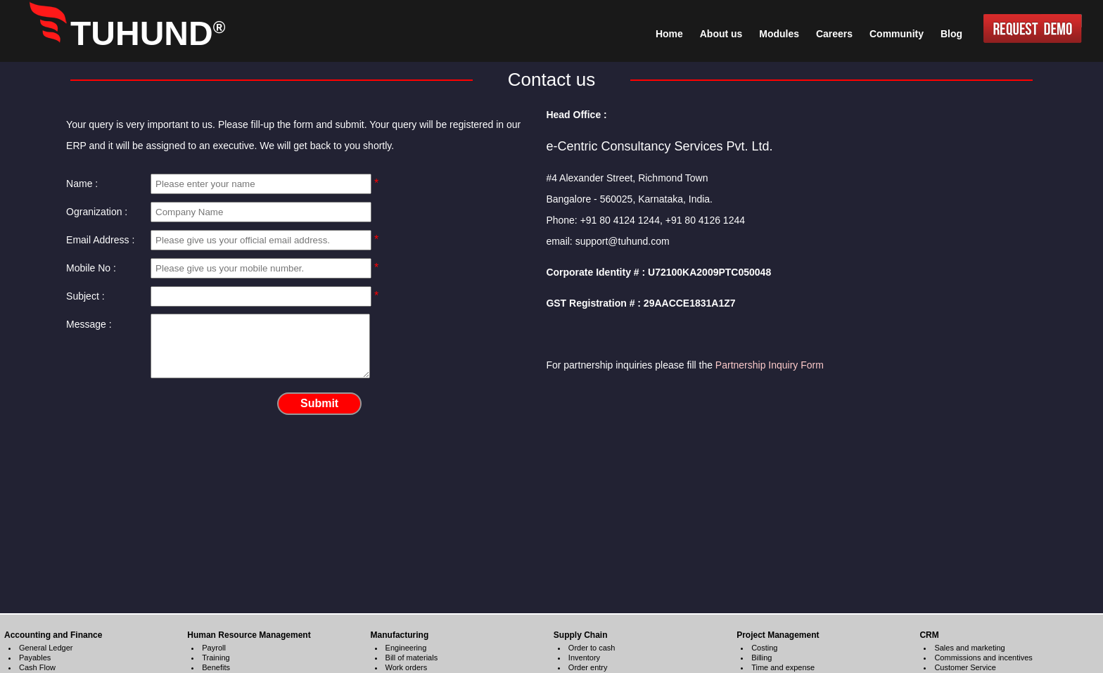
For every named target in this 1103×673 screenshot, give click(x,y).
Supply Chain (581, 635)
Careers (834, 33)
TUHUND (147, 33)
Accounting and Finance (53, 635)
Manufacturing (400, 635)
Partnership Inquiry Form (769, 365)
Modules (779, 33)
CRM (928, 635)
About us (721, 33)
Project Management (778, 635)
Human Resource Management (248, 635)
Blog (951, 33)
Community (896, 33)
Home (669, 33)
